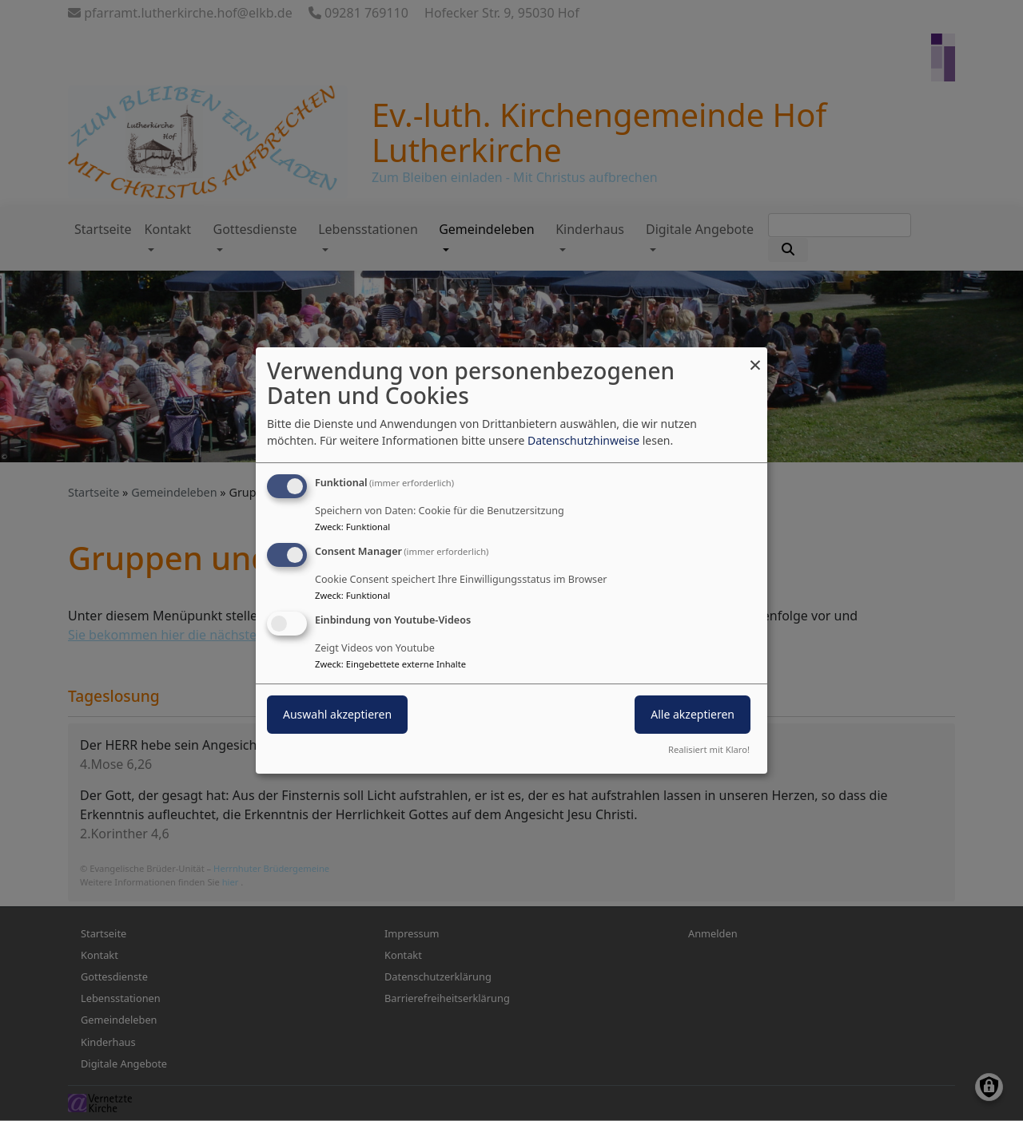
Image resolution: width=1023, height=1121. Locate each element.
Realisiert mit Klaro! (709, 749)
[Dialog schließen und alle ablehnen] (755, 357)
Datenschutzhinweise (583, 440)
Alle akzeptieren (692, 714)
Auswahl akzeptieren (337, 714)
